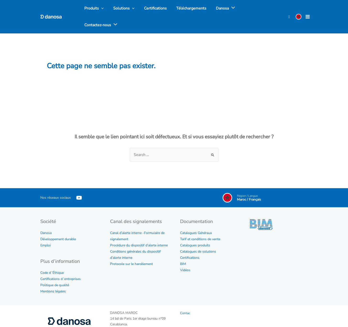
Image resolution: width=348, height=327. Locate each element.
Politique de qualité (54, 269)
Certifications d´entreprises (60, 263)
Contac (185, 297)
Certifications (189, 241)
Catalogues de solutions (198, 235)
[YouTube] (79, 181)
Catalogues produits (195, 229)
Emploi (45, 229)
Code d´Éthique (52, 256)
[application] (223, 8)
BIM (183, 248)
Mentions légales (53, 275)
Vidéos (185, 254)
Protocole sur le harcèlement (131, 248)
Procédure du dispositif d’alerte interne (139, 229)
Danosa (46, 217)
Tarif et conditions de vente (200, 223)
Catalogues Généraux (196, 217)
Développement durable (58, 223)
